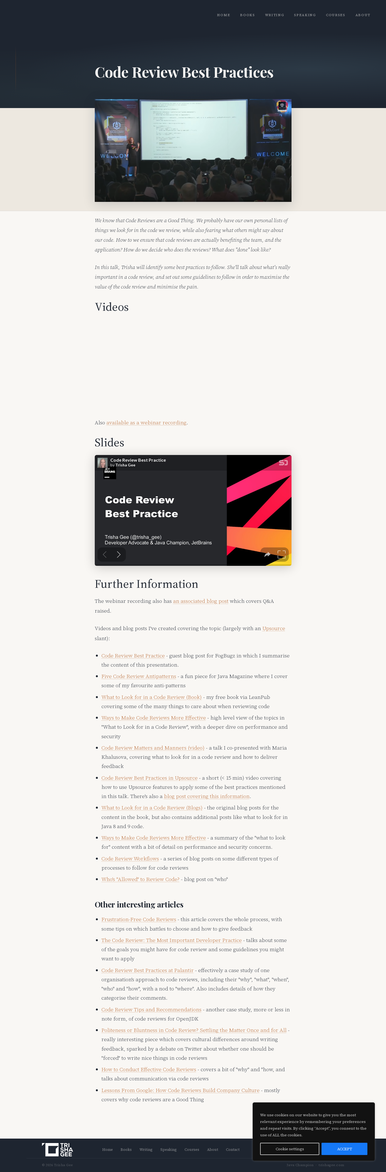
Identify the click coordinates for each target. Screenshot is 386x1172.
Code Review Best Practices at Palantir (147, 970)
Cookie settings (290, 1149)
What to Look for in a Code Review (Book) (151, 697)
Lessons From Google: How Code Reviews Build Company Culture (180, 1090)
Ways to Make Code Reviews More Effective (153, 717)
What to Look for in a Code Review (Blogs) (152, 807)
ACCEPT (344, 1149)
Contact (233, 1149)
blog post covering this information (207, 796)
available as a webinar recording (146, 422)
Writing (274, 15)
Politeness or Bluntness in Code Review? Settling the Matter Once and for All (194, 1030)
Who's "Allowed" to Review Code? (140, 879)
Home (223, 15)
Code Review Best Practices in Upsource (149, 777)
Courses (335, 15)
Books (247, 15)
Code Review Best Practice (133, 655)
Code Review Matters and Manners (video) (153, 747)
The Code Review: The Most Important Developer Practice (171, 940)
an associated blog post (200, 601)
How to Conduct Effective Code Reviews (148, 1069)
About (362, 15)
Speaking (305, 15)
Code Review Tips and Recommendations (151, 1009)
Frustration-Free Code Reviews (138, 919)
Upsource (273, 628)
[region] (314, 1131)
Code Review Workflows (130, 858)
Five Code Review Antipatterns (138, 676)
